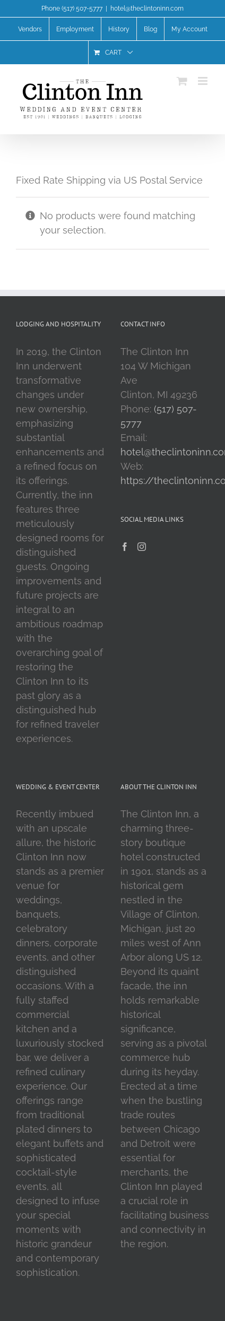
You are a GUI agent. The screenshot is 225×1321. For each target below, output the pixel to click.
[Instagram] (141, 546)
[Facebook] (124, 546)
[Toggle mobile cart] (182, 81)
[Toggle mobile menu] (203, 81)
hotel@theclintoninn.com (147, 8)
